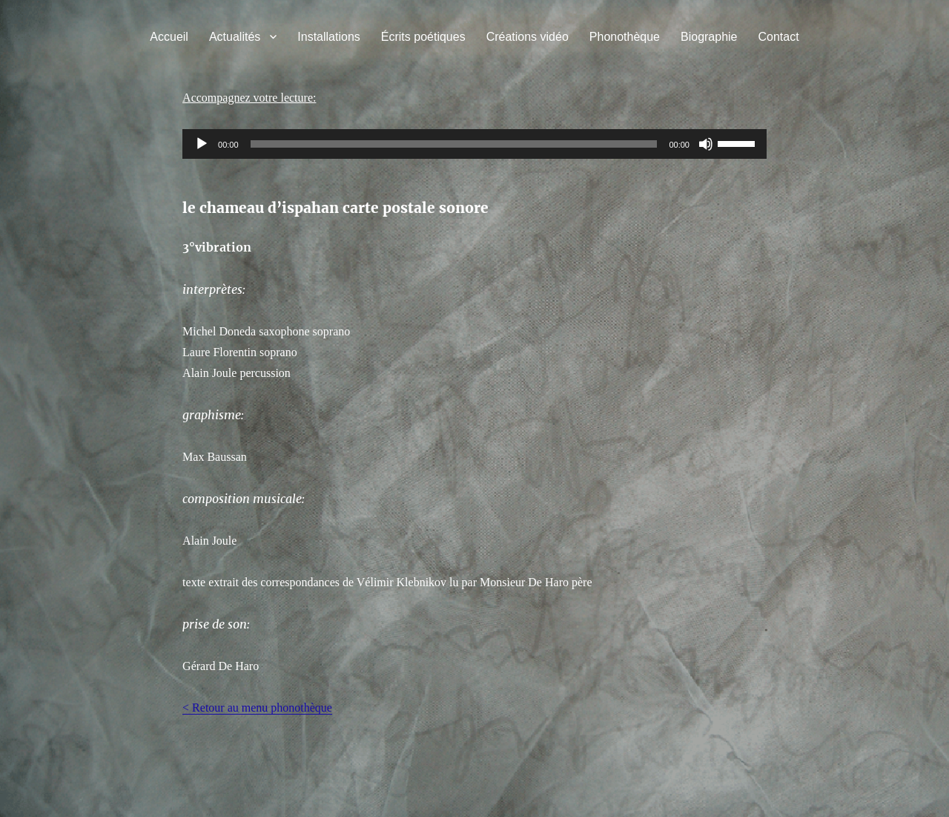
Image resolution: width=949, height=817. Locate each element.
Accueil (169, 36)
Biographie (709, 36)
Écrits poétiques (423, 36)
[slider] (454, 144)
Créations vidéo (527, 36)
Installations (328, 36)
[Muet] (705, 144)
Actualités (234, 36)
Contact (778, 36)
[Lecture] (201, 144)
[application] (474, 144)
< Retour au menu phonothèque (257, 707)
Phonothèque (624, 36)
